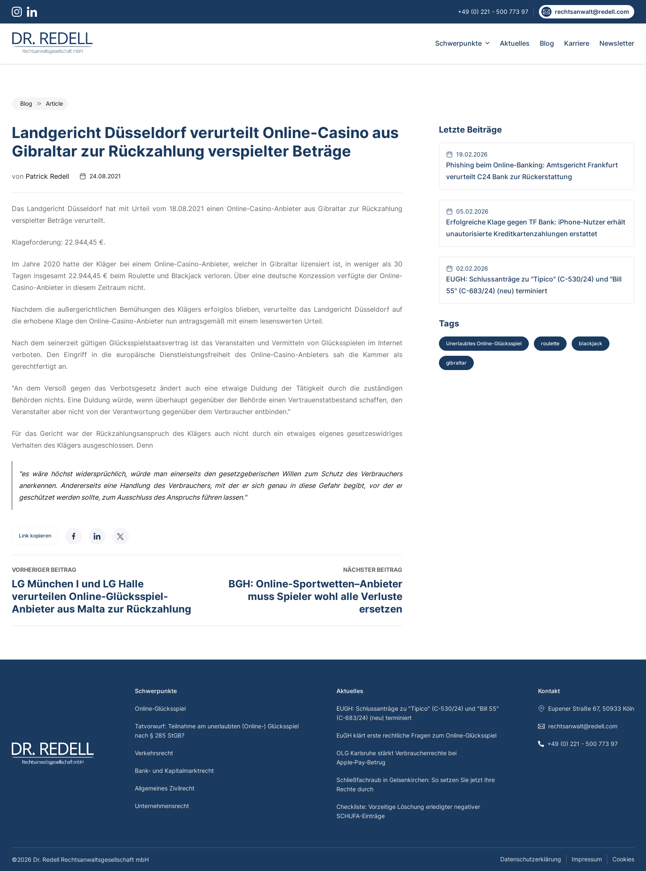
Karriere (576, 43)
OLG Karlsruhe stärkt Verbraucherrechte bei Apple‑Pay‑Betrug (396, 757)
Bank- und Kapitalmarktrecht (174, 770)
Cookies (623, 859)
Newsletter (616, 43)
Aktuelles (515, 43)
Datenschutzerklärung (530, 859)
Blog (547, 43)
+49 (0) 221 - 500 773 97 (578, 743)
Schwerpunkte (462, 43)
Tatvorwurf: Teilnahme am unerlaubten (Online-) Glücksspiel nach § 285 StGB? (217, 730)
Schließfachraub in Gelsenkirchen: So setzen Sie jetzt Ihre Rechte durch (415, 784)
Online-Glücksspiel (160, 708)
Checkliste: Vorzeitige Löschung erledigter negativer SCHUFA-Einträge (408, 811)
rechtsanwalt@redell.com (577, 726)
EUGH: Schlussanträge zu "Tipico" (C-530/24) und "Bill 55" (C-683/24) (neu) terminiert (417, 713)
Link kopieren (35, 535)
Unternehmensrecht (162, 805)
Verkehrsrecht (154, 752)
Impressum (587, 859)
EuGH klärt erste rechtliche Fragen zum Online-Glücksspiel (416, 735)
